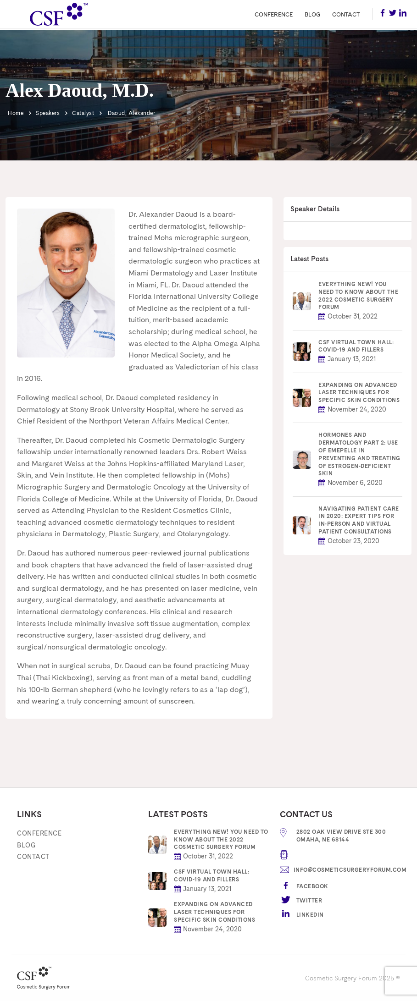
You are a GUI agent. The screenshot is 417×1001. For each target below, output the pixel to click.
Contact (346, 14)
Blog (313, 14)
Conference (274, 14)
